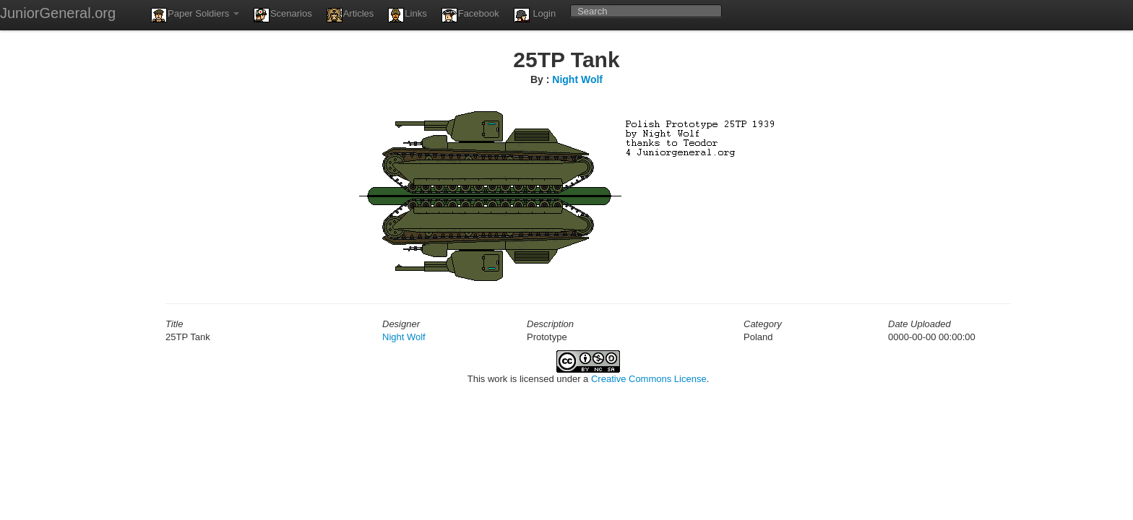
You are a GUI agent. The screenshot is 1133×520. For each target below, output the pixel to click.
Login (535, 15)
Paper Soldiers (195, 15)
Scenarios (283, 15)
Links (407, 15)
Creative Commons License (649, 378)
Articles (350, 15)
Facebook (470, 15)
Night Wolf (577, 79)
